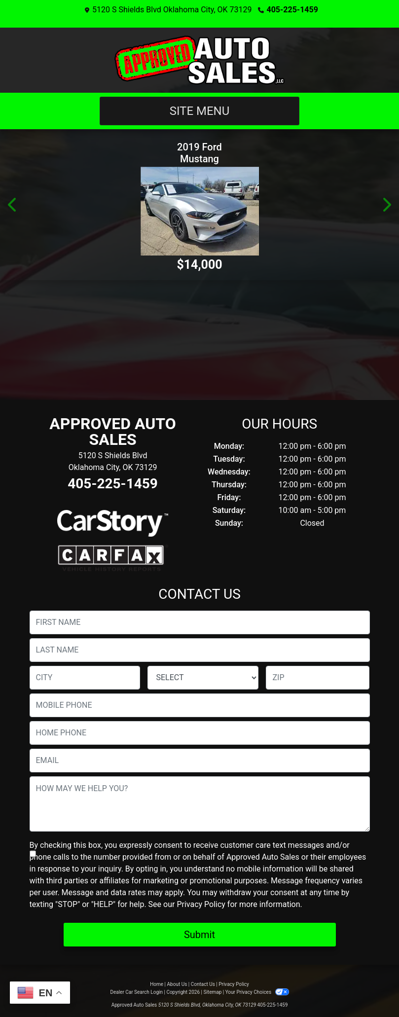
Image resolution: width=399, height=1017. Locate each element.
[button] (13, 204)
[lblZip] (317, 678)
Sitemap (212, 992)
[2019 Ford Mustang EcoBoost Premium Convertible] (199, 211)
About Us (177, 984)
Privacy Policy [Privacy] (233, 984)
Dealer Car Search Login (136, 992)
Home (156, 984)
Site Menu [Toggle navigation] (200, 111)
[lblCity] (85, 678)
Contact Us (203, 984)
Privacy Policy (201, 904)
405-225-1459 (292, 9)
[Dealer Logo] (199, 60)
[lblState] (202, 678)
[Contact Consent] (33, 854)
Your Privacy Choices (257, 992)
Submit (199, 935)
